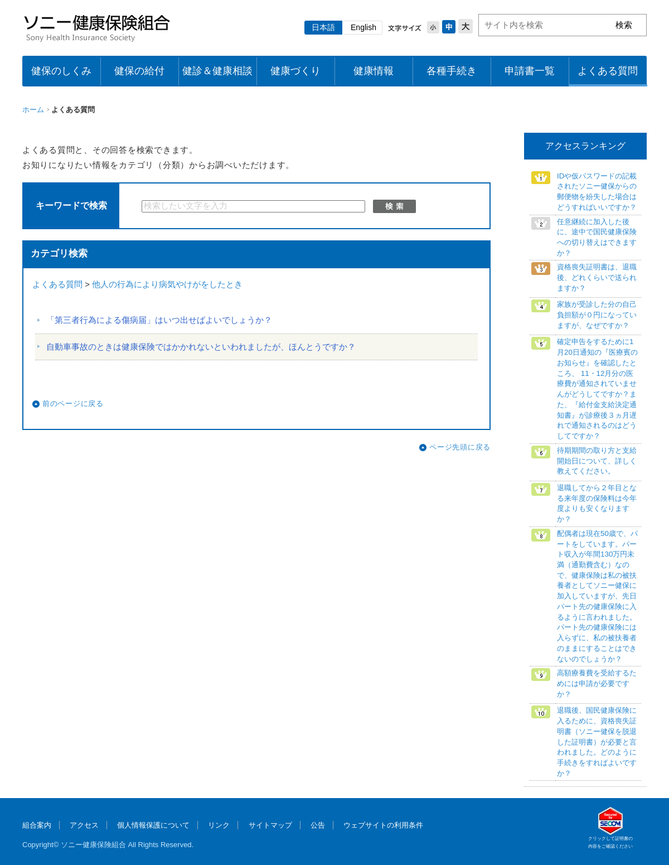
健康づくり (295, 70)
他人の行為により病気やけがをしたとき (167, 284)
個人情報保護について (153, 825)
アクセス (84, 825)
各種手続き (451, 70)
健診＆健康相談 (217, 70)
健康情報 (373, 70)
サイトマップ (270, 825)
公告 (318, 825)
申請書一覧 (530, 70)
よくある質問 (608, 70)
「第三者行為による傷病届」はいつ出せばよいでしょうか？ (159, 320)
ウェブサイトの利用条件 (383, 825)
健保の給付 (139, 70)
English (363, 27)
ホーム (33, 109)
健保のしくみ (61, 70)
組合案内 (36, 825)
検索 (394, 206)
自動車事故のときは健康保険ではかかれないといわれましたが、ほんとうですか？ (201, 346)
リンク (219, 825)
